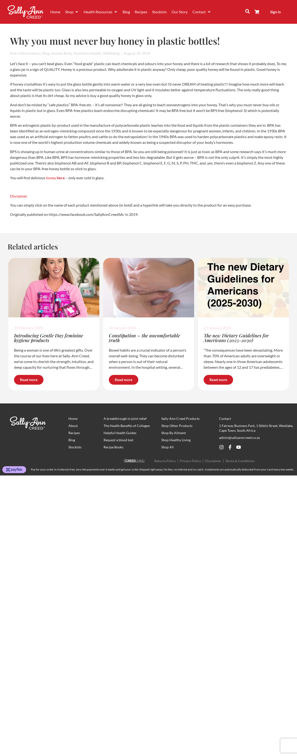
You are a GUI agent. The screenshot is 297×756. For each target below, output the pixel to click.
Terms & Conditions (239, 461)
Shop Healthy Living (176, 440)
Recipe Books (113, 447)
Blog (71, 440)
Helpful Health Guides (120, 433)
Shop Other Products (176, 426)
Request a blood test (118, 440)
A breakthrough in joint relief (125, 419)
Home (72, 419)
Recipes (74, 433)
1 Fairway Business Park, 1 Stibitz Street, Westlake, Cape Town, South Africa (256, 428)
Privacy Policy (190, 461)
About (73, 426)
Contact (225, 419)
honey (51, 177)
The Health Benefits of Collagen (127, 426)
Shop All (167, 447)
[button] (72, 12)
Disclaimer (18, 196)
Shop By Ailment (173, 433)
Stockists (74, 447)
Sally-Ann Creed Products (180, 419)
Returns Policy (165, 461)
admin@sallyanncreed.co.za (239, 438)
